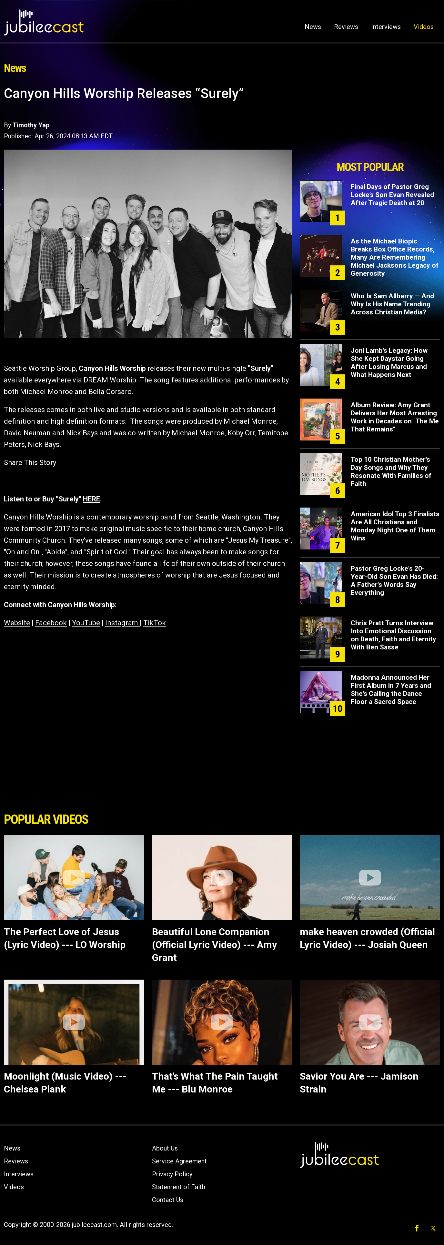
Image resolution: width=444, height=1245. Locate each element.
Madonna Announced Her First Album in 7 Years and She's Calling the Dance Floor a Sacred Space (391, 690)
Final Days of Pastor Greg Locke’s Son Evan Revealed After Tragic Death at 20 (392, 195)
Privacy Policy (172, 1174)
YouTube (86, 623)
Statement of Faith (178, 1187)
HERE (91, 499)
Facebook (51, 623)
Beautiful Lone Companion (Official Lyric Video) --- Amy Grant (214, 944)
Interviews (386, 27)
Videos (424, 27)
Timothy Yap (31, 125)
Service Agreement (179, 1161)
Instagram (122, 623)
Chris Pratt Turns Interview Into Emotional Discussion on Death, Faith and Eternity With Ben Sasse (393, 635)
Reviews (346, 27)
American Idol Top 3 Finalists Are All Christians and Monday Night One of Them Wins (395, 526)
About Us (165, 1148)
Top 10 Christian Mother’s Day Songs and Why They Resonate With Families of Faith (391, 472)
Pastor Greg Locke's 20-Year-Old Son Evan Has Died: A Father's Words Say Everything (394, 581)
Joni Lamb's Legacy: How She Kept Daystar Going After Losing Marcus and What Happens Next (389, 363)
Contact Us (167, 1200)
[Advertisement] (370, 121)
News (313, 27)
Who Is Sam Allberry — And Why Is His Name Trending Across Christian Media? (392, 304)
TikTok (154, 623)
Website (17, 623)
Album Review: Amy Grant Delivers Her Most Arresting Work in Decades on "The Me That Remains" (395, 417)
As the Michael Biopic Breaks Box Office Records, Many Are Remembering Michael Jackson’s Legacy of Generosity (395, 257)
